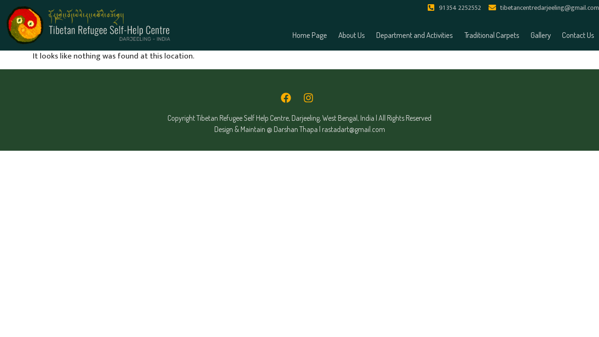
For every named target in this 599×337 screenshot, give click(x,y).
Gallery (541, 35)
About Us (351, 35)
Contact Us (578, 35)
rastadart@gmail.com (353, 129)
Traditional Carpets (491, 35)
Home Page (309, 35)
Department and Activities (414, 35)
